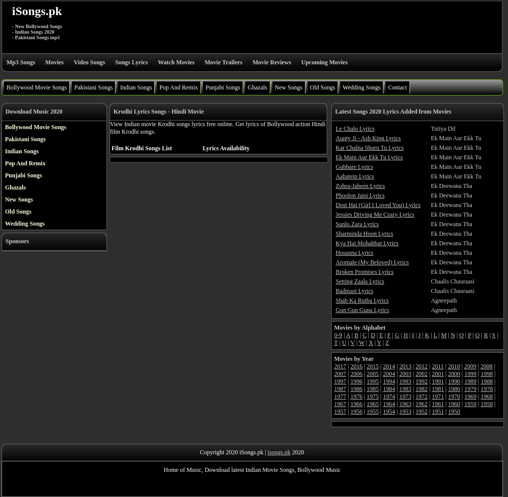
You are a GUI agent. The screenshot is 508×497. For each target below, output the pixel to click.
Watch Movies (176, 62)
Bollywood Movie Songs (37, 87)
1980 (454, 388)
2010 (454, 366)
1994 (389, 381)
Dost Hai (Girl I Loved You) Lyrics (378, 205)
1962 (422, 404)
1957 (340, 411)
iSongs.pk (37, 11)
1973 (405, 396)
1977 (340, 396)
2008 (486, 366)
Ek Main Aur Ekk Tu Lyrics (369, 157)
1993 (405, 381)
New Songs (288, 87)
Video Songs (90, 62)
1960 (454, 404)
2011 (438, 366)
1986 (356, 388)
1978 (487, 388)
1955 (373, 411)
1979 (470, 388)
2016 (356, 366)
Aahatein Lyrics (355, 176)
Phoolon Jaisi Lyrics (360, 195)
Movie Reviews (271, 62)
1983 (405, 388)
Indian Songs (136, 87)
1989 (470, 381)
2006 (356, 373)
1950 (454, 411)
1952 (422, 411)
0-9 (338, 335)
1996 (356, 381)
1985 (373, 388)
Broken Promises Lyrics (364, 271)
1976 (356, 396)
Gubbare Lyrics (354, 166)
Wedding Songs (361, 87)
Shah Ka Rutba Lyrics (362, 300)
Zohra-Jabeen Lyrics (360, 185)
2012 (422, 366)
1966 (356, 404)
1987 (340, 388)
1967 (340, 404)
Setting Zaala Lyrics (360, 281)
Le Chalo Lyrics (355, 128)
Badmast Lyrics (354, 290)
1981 (438, 388)
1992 (422, 381)
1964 (389, 404)
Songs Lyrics (131, 62)
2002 (422, 373)
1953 (405, 411)
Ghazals (257, 87)
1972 (422, 396)
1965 (373, 404)
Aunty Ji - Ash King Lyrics (368, 138)
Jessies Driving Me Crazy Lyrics (375, 214)
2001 (438, 373)
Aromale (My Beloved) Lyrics (372, 262)
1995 (373, 381)
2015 (373, 366)
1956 (356, 411)
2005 (373, 373)
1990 (454, 381)
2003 (405, 373)
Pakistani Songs (93, 87)
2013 (405, 366)
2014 (389, 366)
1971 (438, 396)
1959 (470, 404)
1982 (422, 388)
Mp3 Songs (21, 62)
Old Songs (322, 87)
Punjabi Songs (223, 87)
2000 (454, 373)
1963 (405, 404)
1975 (373, 396)
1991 (438, 381)
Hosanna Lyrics (354, 252)
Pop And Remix (178, 87)
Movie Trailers (223, 62)
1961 (438, 404)
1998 (487, 373)
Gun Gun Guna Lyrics (362, 310)
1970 (454, 396)
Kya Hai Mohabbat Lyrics (367, 243)
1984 (389, 388)
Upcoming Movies (324, 62)
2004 (389, 373)
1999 (470, 373)
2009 (470, 366)
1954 (389, 411)
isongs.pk (279, 452)
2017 (340, 366)
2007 (340, 373)
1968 (487, 396)
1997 (340, 381)
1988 (487, 381)
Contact (397, 87)
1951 (438, 411)
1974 (389, 396)
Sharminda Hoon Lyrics (364, 233)
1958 (487, 404)
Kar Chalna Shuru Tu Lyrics (369, 147)
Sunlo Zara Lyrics (357, 224)
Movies (54, 62)
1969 (470, 396)
